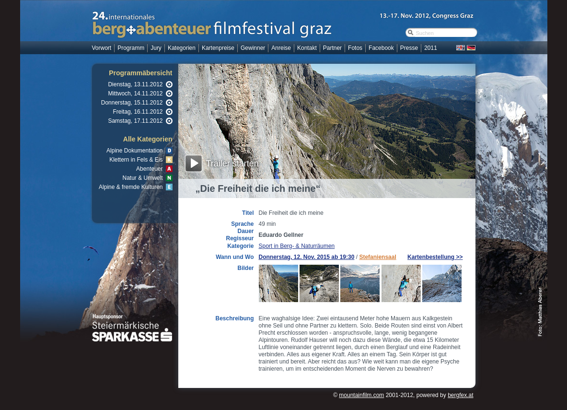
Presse (409, 48)
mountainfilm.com (361, 395)
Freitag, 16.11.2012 (137, 111)
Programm (130, 48)
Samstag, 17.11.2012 (135, 120)
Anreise (281, 48)
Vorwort (102, 48)
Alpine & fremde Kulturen (130, 187)
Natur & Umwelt (142, 178)
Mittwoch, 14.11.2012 (135, 93)
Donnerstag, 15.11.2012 (132, 102)
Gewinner (253, 48)
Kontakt (307, 48)
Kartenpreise (218, 48)
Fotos (355, 48)
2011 (430, 48)
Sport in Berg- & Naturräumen (297, 246)
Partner (332, 48)
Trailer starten (232, 163)
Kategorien (182, 48)
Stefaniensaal (377, 257)
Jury (156, 48)
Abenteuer (149, 168)
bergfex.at (460, 395)
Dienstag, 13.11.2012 (135, 84)
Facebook (381, 48)
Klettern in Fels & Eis (135, 159)
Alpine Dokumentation (134, 150)
